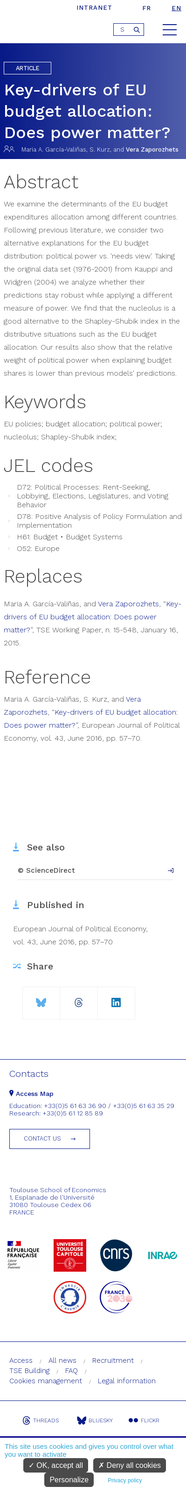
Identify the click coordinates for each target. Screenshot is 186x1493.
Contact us (42, 1138)
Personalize (69, 1480)
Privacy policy (125, 1480)
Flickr (144, 1420)
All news (62, 1360)
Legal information (127, 1381)
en (176, 8)
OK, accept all (55, 1465)
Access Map (31, 1093)
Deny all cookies (129, 1465)
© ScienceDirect (46, 870)
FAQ (71, 1371)
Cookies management (45, 1381)
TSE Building (29, 1371)
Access (21, 1360)
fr (146, 8)
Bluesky (95, 1420)
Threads (40, 1420)
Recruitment (113, 1360)
